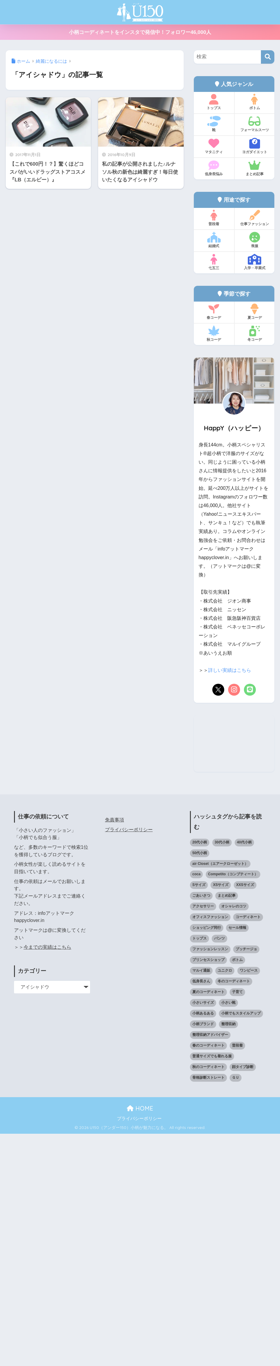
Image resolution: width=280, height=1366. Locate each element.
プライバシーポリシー (129, 1061)
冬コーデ (254, 334)
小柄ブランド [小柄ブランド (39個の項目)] (203, 1256)
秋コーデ (214, 334)
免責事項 (114, 1052)
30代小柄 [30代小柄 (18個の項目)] (222, 1074)
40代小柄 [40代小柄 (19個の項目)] (244, 1074)
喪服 (254, 240)
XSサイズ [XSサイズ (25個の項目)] (220, 1117)
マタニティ (214, 146)
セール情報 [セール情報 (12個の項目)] (237, 1160)
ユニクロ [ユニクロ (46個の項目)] (225, 1203)
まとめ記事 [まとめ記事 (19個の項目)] (227, 1128)
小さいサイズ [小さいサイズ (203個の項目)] (203, 1235)
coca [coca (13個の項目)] (196, 1107)
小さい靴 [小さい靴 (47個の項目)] (228, 1235)
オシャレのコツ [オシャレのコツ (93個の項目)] (233, 1139)
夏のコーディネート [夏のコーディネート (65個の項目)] (208, 1224)
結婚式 (214, 240)
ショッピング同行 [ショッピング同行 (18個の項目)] (206, 1160)
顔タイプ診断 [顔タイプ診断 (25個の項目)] (242, 1299)
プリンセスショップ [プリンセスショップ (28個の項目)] (208, 1192)
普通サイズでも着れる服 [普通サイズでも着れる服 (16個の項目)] (212, 1288)
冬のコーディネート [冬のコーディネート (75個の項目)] (234, 1213)
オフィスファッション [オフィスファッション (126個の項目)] (210, 1149)
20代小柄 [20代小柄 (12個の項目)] (199, 1074)
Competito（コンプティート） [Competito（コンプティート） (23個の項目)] (233, 1107)
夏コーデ (254, 312)
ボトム (254, 102)
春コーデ (214, 312)
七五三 (214, 262)
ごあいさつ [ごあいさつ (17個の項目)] (201, 1128)
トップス (214, 102)
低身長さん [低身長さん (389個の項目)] (201, 1213)
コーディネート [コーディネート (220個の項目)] (248, 1149)
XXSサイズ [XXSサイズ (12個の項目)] (245, 1117)
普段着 (214, 218)
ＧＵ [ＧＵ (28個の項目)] (235, 1310)
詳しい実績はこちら (229, 670)
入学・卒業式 (254, 262)
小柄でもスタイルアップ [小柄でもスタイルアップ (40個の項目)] (241, 1245)
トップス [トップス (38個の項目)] (199, 1171)
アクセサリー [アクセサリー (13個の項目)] (203, 1139)
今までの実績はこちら (47, 1179)
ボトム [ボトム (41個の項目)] (237, 1192)
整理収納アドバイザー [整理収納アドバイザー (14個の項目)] (210, 1267)
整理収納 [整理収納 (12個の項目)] (228, 1256)
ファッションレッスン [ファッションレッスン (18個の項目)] (210, 1182)
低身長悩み (214, 168)
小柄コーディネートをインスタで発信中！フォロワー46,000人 (140, 32)
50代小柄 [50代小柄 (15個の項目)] (199, 1085)
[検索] (267, 57)
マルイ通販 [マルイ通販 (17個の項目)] (201, 1203)
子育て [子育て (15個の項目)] (237, 1224)
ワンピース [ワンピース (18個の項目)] (249, 1203)
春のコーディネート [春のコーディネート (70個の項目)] (208, 1278)
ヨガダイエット (254, 146)
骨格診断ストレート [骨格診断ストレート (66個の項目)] (208, 1310)
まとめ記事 (254, 168)
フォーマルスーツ (254, 124)
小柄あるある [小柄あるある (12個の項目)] (203, 1245)
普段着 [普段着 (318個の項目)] (237, 1278)
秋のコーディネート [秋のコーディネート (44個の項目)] (208, 1299)
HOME (140, 1341)
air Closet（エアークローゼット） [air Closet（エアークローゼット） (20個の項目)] (220, 1096)
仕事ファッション (254, 218)
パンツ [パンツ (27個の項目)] (219, 1171)
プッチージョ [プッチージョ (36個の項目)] (246, 1182)
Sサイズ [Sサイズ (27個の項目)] (198, 1117)
